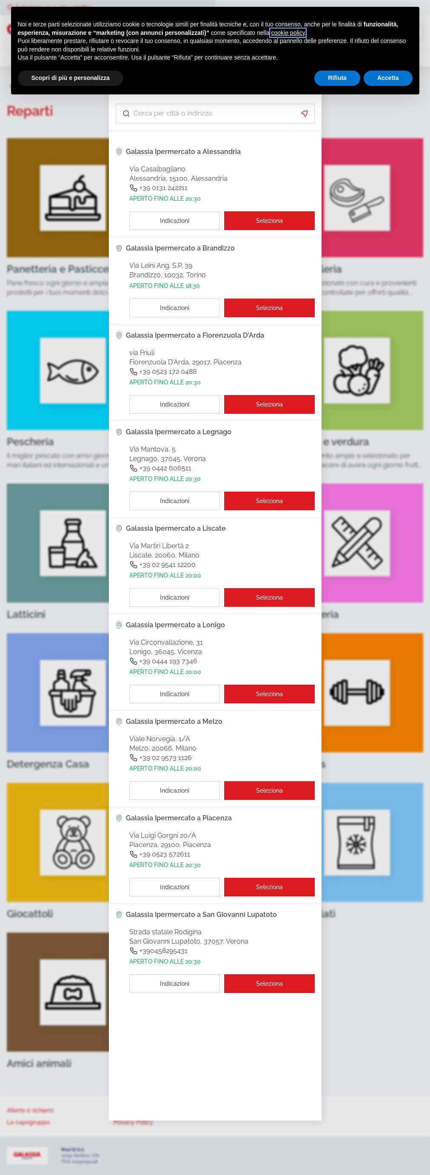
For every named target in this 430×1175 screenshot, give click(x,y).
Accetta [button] (388, 77)
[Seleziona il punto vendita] (269, 220)
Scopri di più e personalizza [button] (70, 77)
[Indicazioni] (174, 220)
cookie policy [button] (288, 32)
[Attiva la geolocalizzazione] (304, 113)
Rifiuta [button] (337, 77)
